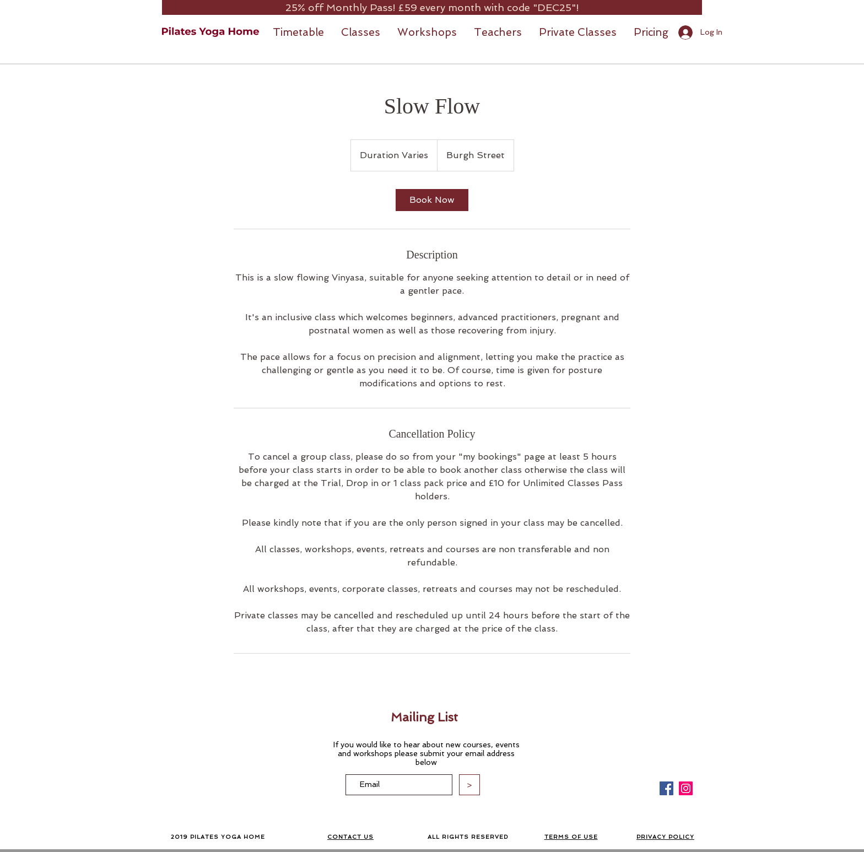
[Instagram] (686, 788)
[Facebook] (666, 788)
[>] (469, 784)
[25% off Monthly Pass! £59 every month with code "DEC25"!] (432, 7)
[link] (432, 200)
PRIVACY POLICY (665, 837)
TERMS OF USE (571, 837)
